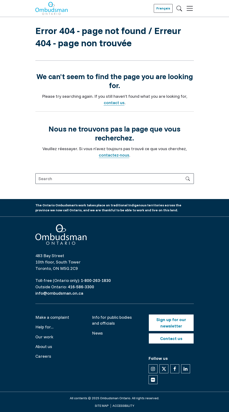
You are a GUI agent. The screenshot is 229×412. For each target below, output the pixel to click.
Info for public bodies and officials (112, 320)
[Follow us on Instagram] (153, 368)
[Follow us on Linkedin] (185, 368)
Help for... (44, 327)
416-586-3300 (81, 286)
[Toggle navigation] (190, 8)
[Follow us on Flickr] (153, 379)
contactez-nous (114, 155)
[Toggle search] (179, 8)
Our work (44, 337)
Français (163, 8)
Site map (102, 406)
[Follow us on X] (163, 368)
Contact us (171, 338)
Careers (43, 356)
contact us (114, 102)
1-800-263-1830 (96, 280)
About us (43, 346)
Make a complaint (52, 317)
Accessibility (123, 406)
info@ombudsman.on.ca (59, 293)
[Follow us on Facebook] (174, 368)
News (97, 333)
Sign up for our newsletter (171, 323)
